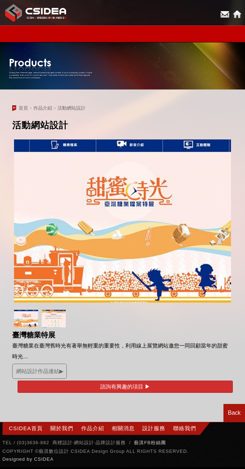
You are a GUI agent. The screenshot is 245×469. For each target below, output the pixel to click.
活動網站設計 (71, 108)
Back (234, 413)
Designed (15, 459)
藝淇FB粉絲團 (150, 442)
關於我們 (61, 428)
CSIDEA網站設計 (36, 13)
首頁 (23, 108)
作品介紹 (42, 108)
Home (237, 14)
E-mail (225, 14)
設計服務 (153, 428)
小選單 (122, 34)
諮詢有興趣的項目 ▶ (125, 386)
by (30, 459)
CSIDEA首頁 (26, 428)
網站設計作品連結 (37, 371)
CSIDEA (44, 459)
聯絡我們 (184, 428)
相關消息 (123, 428)
